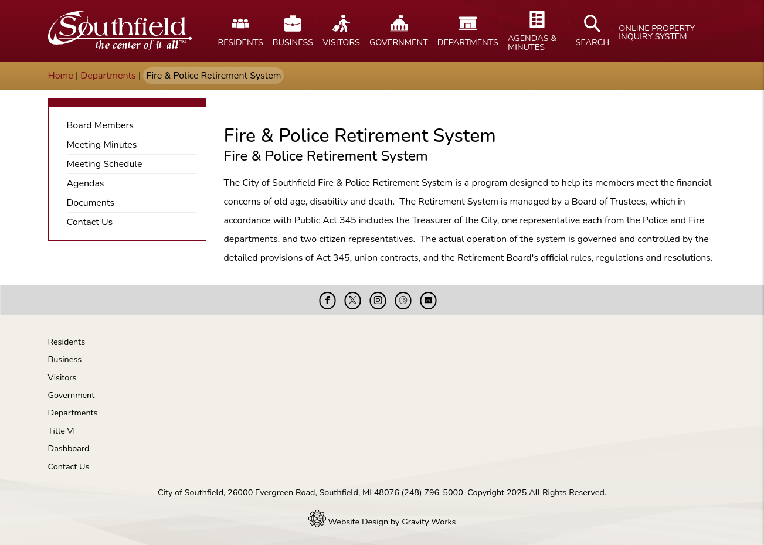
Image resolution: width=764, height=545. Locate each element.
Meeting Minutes (102, 144)
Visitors (62, 377)
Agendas (85, 183)
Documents (91, 202)
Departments (108, 75)
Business (65, 359)
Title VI (62, 431)
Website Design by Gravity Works (382, 521)
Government (71, 395)
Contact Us (90, 222)
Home (60, 75)
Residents (67, 342)
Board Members (100, 125)
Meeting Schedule (104, 164)
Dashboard (69, 448)
